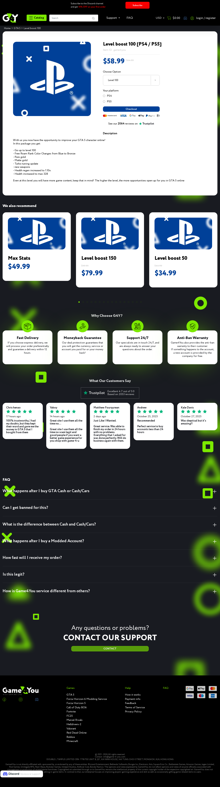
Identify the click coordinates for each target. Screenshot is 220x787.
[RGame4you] (10, 18)
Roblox (71, 737)
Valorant (71, 728)
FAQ (129, 18)
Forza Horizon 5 (76, 703)
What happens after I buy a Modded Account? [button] (43, 545)
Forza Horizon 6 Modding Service (87, 699)
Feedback (130, 703)
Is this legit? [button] (13, 578)
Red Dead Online (77, 733)
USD (159, 18)
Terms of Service (135, 707)
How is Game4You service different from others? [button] (46, 595)
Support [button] (112, 18)
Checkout (131, 110)
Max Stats (19, 262)
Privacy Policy (133, 711)
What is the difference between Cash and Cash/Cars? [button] (49, 528)
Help (128, 688)
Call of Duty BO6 (77, 707)
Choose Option (112, 72)
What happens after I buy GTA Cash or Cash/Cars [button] (46, 495)
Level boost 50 (171, 262)
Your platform (111, 90)
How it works (133, 695)
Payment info (132, 699)
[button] (79, 306)
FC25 (70, 716)
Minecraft (72, 741)
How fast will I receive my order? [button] (32, 562)
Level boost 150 (98, 262)
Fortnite (71, 711)
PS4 (107, 96)
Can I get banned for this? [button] (25, 512)
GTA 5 (70, 695)
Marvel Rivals (74, 720)
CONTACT (110, 654)
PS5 (107, 101)
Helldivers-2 (74, 724)
